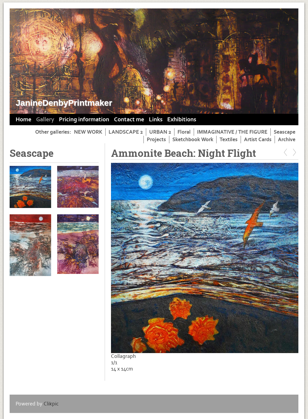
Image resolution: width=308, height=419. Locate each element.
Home (23, 119)
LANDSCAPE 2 (126, 132)
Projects (156, 139)
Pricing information (84, 119)
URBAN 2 (160, 132)
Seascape (284, 132)
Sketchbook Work (192, 139)
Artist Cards (258, 139)
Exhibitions (181, 119)
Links (155, 119)
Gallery (45, 119)
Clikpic (51, 404)
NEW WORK (88, 132)
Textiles (229, 139)
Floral (184, 132)
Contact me (129, 119)
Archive (286, 139)
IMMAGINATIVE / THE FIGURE (232, 132)
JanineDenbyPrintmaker (64, 102)
